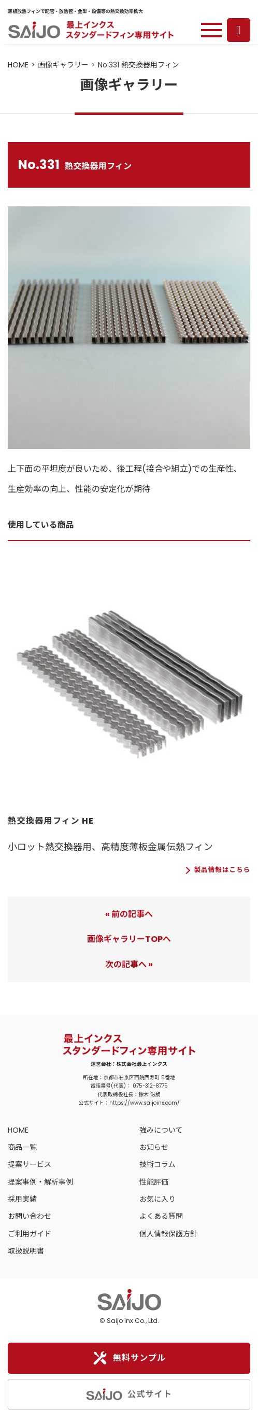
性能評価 (153, 1182)
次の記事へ (126, 964)
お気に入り (157, 1199)
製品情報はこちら (222, 870)
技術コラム (157, 1164)
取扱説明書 (26, 1251)
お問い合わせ (29, 1216)
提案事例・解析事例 (40, 1182)
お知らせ (153, 1147)
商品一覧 (22, 1147)
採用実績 (22, 1199)
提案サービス (29, 1164)
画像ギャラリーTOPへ (129, 939)
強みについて (161, 1130)
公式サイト (129, 1394)
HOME (18, 65)
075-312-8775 (150, 1085)
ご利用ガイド (29, 1234)
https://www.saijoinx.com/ (144, 1103)
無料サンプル (129, 1358)
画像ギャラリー (63, 65)
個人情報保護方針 (168, 1234)
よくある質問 (161, 1216)
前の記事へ (132, 914)
